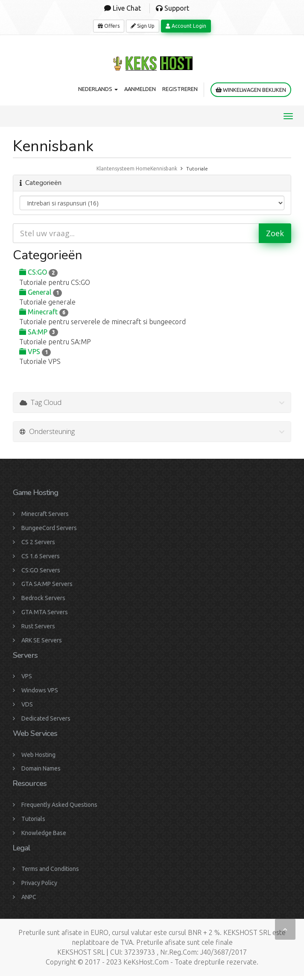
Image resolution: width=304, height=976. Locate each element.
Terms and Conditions (50, 868)
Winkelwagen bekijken (251, 90)
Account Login (186, 26)
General (40, 292)
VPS (35, 351)
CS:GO (38, 272)
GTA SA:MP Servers (47, 583)
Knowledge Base (43, 832)
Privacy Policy (39, 882)
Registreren (180, 89)
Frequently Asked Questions (59, 804)
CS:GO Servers (40, 570)
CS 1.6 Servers (40, 556)
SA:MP (38, 332)
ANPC (28, 897)
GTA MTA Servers (44, 612)
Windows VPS (39, 690)
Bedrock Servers (43, 598)
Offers (109, 26)
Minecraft (43, 312)
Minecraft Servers (45, 513)
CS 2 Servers (38, 542)
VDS (27, 704)
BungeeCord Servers (49, 528)
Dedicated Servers (45, 718)
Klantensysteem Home (123, 168)
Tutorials (33, 818)
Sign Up (143, 26)
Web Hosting (38, 754)
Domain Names (41, 768)
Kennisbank (163, 168)
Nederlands (98, 89)
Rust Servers (38, 626)
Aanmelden (140, 89)
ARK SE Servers (41, 640)
